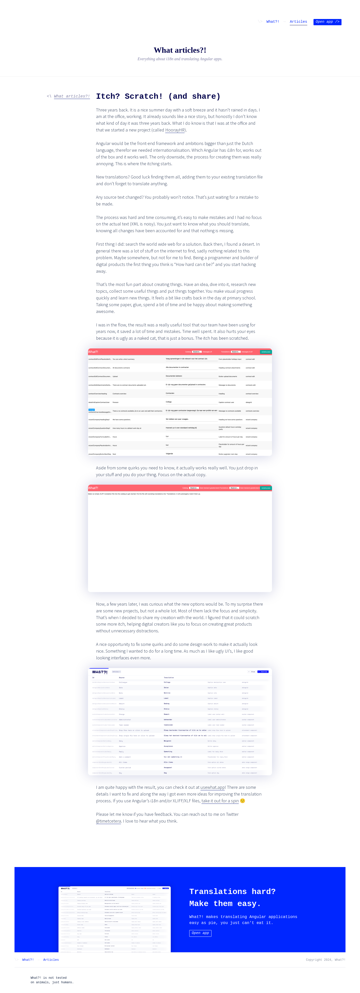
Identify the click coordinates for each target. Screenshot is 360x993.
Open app (328, 21)
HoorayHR (174, 130)
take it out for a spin (220, 801)
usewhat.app (212, 787)
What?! (273, 21)
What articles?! (72, 96)
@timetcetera (108, 821)
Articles (298, 21)
